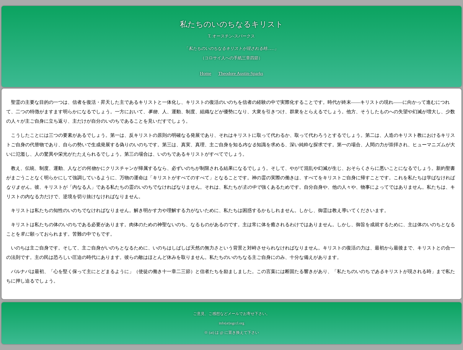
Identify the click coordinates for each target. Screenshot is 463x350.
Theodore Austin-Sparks (240, 73)
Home (205, 73)
